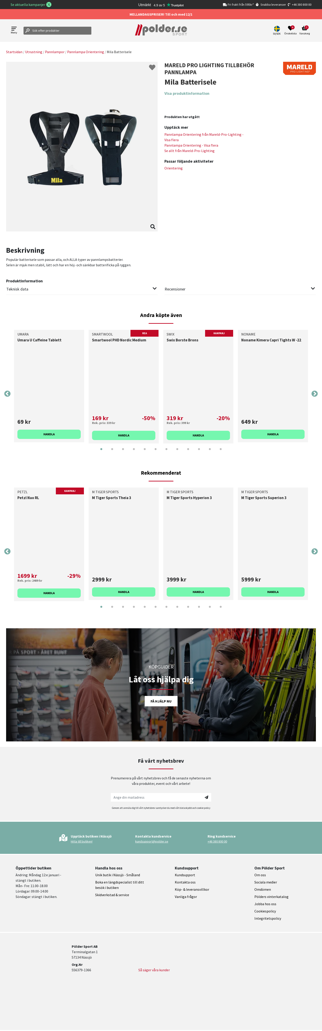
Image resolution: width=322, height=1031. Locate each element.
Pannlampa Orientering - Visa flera (191, 145)
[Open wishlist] (290, 30)
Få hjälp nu (161, 701)
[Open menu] (14, 31)
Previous (7, 394)
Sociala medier (265, 882)
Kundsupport (185, 875)
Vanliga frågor (186, 896)
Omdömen (262, 889)
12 (220, 452)
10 (199, 452)
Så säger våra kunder (154, 970)
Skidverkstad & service (112, 895)
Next (314, 394)
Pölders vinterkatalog (271, 896)
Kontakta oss (185, 882)
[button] (277, 30)
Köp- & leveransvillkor (192, 889)
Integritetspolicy (267, 918)
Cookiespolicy (265, 911)
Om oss (260, 875)
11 (209, 452)
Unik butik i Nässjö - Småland (117, 875)
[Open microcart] (304, 30)
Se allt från (189, 150)
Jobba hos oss (265, 904)
